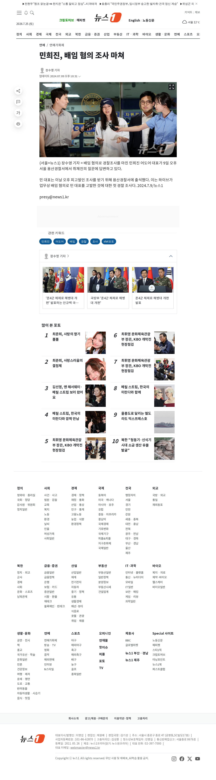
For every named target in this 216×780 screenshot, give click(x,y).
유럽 (100, 509)
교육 (46, 505)
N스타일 (49, 669)
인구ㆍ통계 (77, 509)
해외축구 (76, 655)
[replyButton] (18, 102)
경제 (74, 488)
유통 (73, 597)
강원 (127, 514)
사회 (47, 488)
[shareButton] (18, 91)
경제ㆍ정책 (77, 495)
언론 (19, 664)
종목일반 (76, 674)
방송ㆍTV (50, 645)
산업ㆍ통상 (77, 505)
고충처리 (142, 718)
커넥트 (188, 12)
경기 (127, 505)
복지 (46, 509)
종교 (19, 650)
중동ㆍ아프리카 (107, 514)
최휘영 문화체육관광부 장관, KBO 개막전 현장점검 (67, 445)
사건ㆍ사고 (50, 495)
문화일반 (22, 659)
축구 (73, 650)
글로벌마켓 (131, 645)
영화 (46, 650)
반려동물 (22, 688)
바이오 (156, 566)
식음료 (75, 611)
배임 (72, 241)
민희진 (45, 241)
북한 (20, 566)
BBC (128, 640)
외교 (155, 488)
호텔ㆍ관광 (77, 616)
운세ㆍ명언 (23, 679)
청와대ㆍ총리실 (26, 495)
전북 (127, 529)
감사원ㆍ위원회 (26, 505)
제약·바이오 (159, 577)
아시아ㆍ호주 (106, 505)
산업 (74, 566)
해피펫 (81, 20)
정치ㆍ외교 (23, 572)
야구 (73, 640)
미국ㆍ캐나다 (106, 500)
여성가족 (49, 534)
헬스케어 (157, 582)
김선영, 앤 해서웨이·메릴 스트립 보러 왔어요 (67, 392)
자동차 (75, 587)
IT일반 (129, 587)
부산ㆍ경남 (131, 543)
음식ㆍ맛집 (23, 698)
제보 (197, 12)
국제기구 (103, 534)
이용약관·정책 (122, 718)
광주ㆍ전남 (131, 534)
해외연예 (49, 659)
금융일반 (49, 572)
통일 (155, 500)
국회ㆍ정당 (23, 500)
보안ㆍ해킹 (131, 592)
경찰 (84, 241)
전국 (128, 488)
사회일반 (49, 538)
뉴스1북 (157, 664)
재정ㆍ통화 (77, 500)
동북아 (102, 495)
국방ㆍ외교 (158, 495)
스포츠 (75, 633)
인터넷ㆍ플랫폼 (134, 572)
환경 (46, 519)
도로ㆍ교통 (23, 684)
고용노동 (76, 514)
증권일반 (49, 592)
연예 (47, 633)
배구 (73, 659)
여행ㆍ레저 (23, 674)
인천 (127, 509)
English (134, 20)
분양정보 (103, 582)
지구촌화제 (104, 543)
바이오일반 (158, 587)
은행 (46, 582)
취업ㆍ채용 (77, 621)
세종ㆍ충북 (131, 519)
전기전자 (76, 582)
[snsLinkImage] (174, 759)
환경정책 (76, 524)
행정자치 (130, 495)
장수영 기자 (53, 70)
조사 (95, 241)
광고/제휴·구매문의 (96, 718)
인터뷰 (48, 664)
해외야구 (76, 645)
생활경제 (76, 601)
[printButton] (18, 124)
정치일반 (22, 509)
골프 (73, 669)
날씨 (46, 524)
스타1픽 (157, 650)
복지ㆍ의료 (158, 572)
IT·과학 (130, 566)
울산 (127, 548)
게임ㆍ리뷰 (131, 597)
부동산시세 (104, 587)
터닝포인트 (158, 659)
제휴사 (129, 633)
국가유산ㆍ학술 (26, 655)
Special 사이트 (163, 633)
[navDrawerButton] (19, 13)
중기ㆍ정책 (77, 592)
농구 (73, 664)
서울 (127, 500)
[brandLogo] (108, 17)
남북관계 (22, 597)
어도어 (60, 241)
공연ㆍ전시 (23, 640)
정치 (20, 488)
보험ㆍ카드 (50, 587)
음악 (46, 655)
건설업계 (103, 592)
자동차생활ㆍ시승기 (28, 693)
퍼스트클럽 (158, 669)
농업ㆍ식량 (77, 519)
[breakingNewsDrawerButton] (26, 12)
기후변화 (103, 529)
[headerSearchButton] (32, 12)
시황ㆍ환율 (50, 597)
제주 (127, 553)
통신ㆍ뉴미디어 (134, 577)
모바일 (129, 582)
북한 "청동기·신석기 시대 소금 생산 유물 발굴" (136, 445)
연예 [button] (42, 45)
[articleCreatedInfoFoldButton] (79, 76)
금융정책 (49, 577)
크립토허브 (66, 20)
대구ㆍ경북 (131, 538)
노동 (46, 514)
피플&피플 (104, 538)
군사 (19, 577)
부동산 (102, 566)
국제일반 (103, 548)
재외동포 (157, 505)
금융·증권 (51, 566)
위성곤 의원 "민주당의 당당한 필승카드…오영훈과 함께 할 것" (170, 3)
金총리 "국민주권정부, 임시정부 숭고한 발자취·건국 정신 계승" (91, 3)
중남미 (102, 519)
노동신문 (148, 20)
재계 (73, 577)
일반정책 (103, 577)
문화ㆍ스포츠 (25, 592)
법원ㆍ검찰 (50, 500)
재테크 (48, 601)
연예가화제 (50, 640)
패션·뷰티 (77, 606)
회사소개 (73, 718)
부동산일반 (104, 572)
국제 (101, 488)
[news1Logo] (32, 738)
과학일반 (130, 601)
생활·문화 (24, 633)
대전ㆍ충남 (131, 524)
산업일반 (76, 572)
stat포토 (109, 241)
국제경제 (103, 524)
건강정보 (22, 669)
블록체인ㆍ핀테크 (54, 606)
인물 (46, 529)
